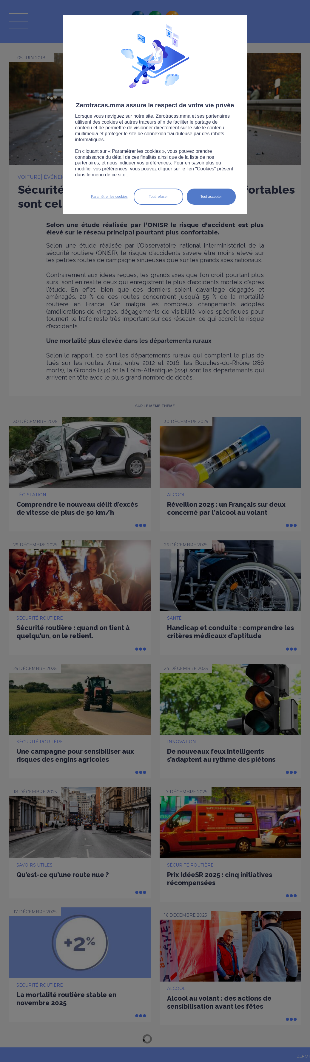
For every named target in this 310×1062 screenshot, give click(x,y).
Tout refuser (158, 197)
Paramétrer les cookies (109, 197)
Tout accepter (211, 197)
